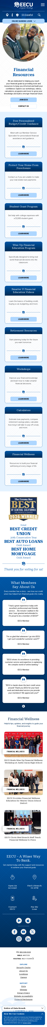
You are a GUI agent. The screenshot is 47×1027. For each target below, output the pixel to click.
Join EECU (23, 100)
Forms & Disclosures (23, 999)
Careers (23, 977)
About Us (23, 971)
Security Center (24, 968)
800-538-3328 (25, 952)
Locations (23, 974)
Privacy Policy (23, 993)
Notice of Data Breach (23, 1008)
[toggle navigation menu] (42, 4)
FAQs (23, 986)
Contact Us (23, 106)
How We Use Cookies (23, 1014)
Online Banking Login (24, 21)
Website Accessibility (23, 996)
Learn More (27, 154)
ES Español (27, 15)
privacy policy (27, 1023)
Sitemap (23, 990)
